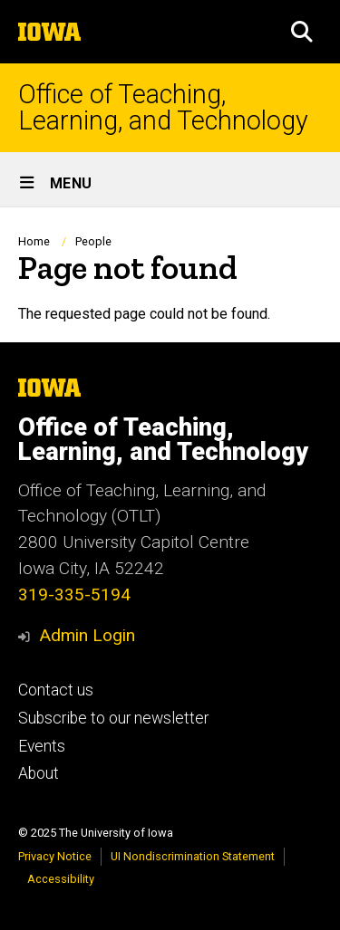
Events (41, 746)
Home (34, 241)
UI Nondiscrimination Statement (193, 856)
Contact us (55, 690)
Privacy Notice (55, 856)
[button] (302, 31)
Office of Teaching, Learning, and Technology (163, 107)
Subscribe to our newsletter (113, 718)
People (93, 241)
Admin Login (87, 635)
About (38, 773)
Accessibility (60, 879)
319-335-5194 (74, 594)
